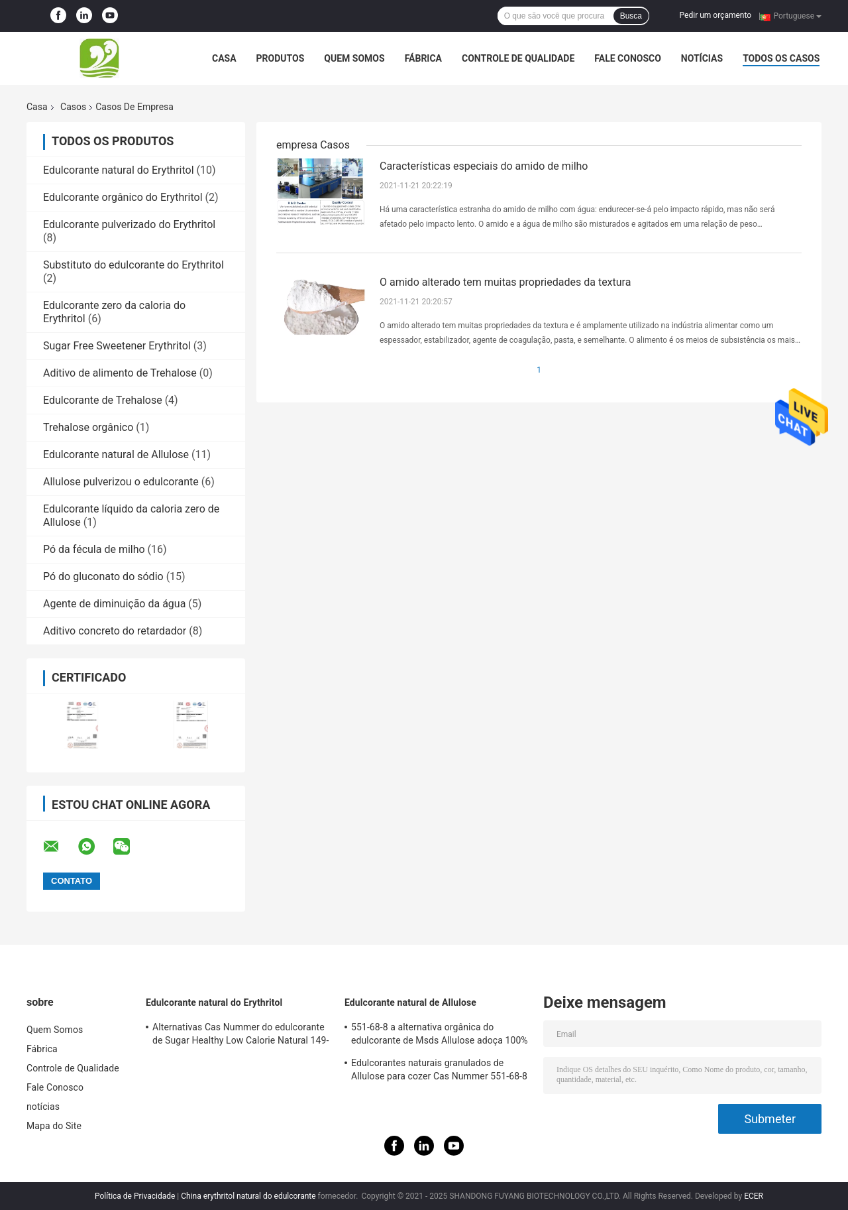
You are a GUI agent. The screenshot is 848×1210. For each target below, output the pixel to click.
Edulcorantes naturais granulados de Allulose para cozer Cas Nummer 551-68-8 (439, 1069)
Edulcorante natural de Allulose (116, 454)
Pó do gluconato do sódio (103, 576)
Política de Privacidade (135, 1196)
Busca (631, 16)
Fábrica (423, 58)
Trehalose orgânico (88, 427)
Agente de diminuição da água (114, 603)
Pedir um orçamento (715, 15)
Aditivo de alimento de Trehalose (120, 373)
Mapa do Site (53, 1125)
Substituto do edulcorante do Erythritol (133, 265)
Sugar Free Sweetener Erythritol (117, 345)
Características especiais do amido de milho (484, 166)
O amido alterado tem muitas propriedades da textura (505, 282)
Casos (73, 106)
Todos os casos (781, 58)
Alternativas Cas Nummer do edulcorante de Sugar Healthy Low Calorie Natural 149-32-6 (240, 1036)
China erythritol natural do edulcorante (248, 1196)
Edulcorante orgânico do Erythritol (123, 197)
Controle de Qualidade (518, 58)
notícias (702, 58)
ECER (753, 1196)
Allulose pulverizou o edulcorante (121, 481)
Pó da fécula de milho (94, 549)
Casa (224, 58)
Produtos (280, 58)
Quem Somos (354, 58)
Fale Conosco (627, 58)
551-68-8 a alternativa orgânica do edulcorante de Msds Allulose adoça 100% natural (439, 1036)
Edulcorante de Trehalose (102, 400)
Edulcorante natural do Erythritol (118, 170)
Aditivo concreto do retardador (114, 631)
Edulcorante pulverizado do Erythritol (129, 224)
